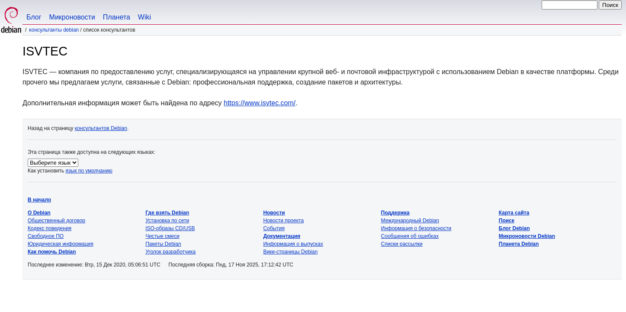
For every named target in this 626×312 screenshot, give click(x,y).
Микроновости (72, 17)
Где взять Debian (167, 213)
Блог (34, 17)
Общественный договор (56, 221)
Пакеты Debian (163, 244)
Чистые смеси (162, 236)
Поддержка (395, 213)
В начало (39, 200)
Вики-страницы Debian (290, 252)
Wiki (144, 17)
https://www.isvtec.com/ (259, 103)
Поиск (506, 221)
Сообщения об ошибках (410, 236)
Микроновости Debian (527, 236)
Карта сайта (514, 213)
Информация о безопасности (416, 228)
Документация (281, 236)
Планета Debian (519, 244)
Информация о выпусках (293, 244)
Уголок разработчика (170, 252)
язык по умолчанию (89, 171)
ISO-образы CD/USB (170, 228)
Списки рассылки (402, 244)
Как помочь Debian (52, 252)
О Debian (39, 213)
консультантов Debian (101, 128)
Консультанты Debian (54, 30)
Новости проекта (283, 221)
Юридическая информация (60, 244)
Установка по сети (167, 221)
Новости (274, 213)
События (274, 228)
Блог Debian (514, 228)
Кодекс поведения (49, 228)
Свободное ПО (46, 236)
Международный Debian (410, 221)
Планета (116, 17)
